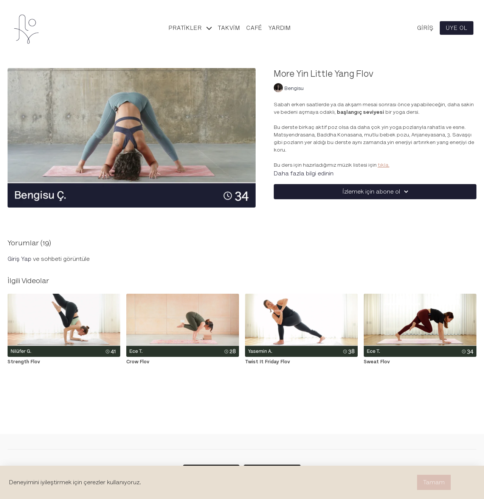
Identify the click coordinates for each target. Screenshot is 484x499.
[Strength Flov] (64, 362)
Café (254, 28)
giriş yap (19, 259)
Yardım (279, 28)
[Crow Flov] (182, 362)
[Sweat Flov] (420, 362)
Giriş (425, 28)
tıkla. (383, 165)
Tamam (434, 482)
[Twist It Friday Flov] (301, 362)
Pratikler (190, 28)
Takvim (229, 28)
